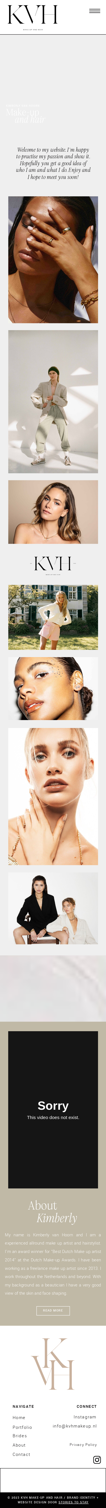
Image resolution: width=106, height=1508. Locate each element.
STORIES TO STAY (74, 1502)
